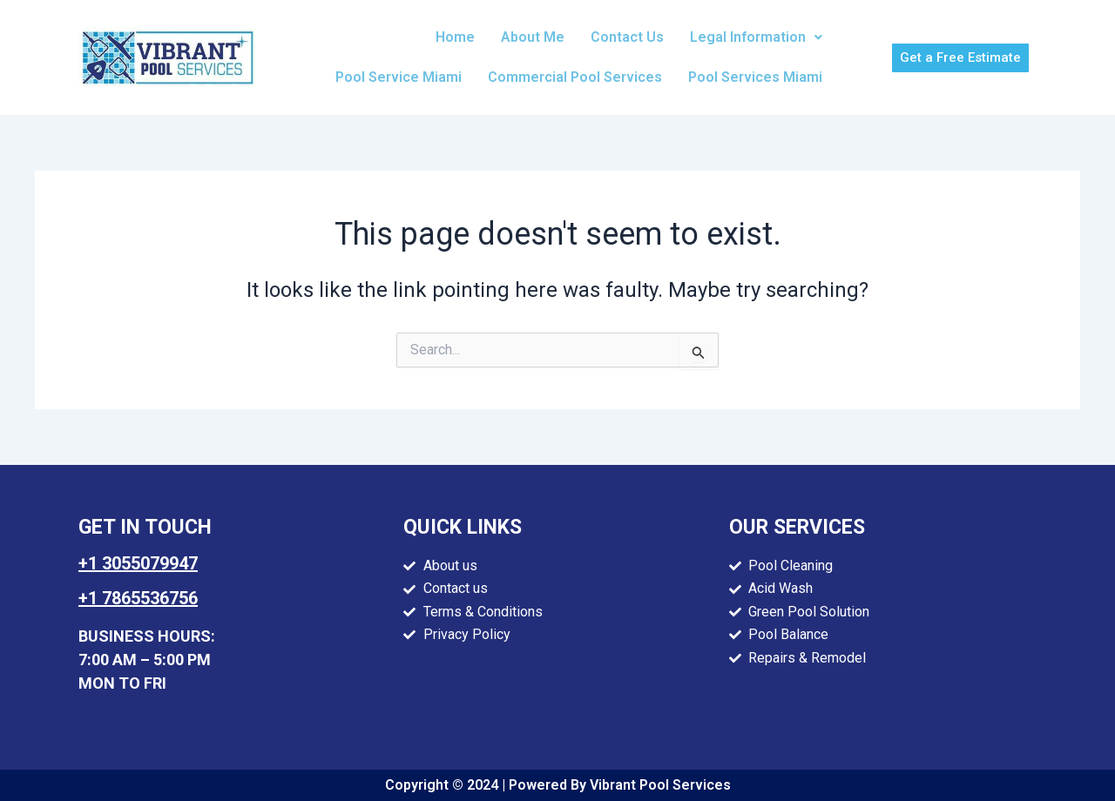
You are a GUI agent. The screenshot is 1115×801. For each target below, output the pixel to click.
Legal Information (756, 37)
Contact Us (627, 37)
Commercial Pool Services (575, 77)
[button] (756, 37)
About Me (532, 37)
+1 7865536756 (138, 598)
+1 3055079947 (138, 563)
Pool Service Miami (398, 77)
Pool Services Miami (755, 77)
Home (455, 37)
